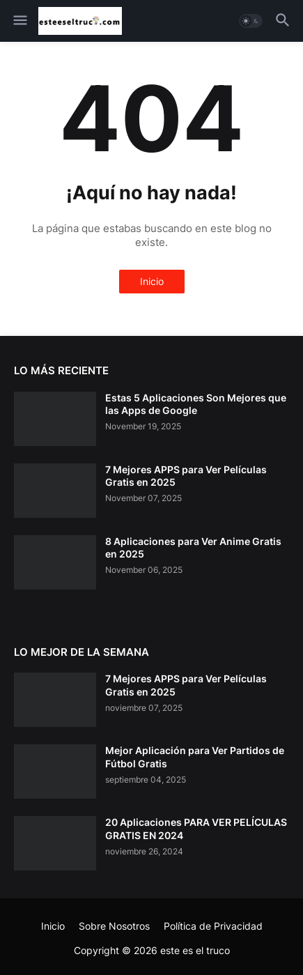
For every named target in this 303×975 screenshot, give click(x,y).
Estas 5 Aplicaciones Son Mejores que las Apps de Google (195, 404)
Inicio (152, 281)
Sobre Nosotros (114, 926)
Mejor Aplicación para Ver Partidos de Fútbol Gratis (194, 756)
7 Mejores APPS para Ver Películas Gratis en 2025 (186, 475)
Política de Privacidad (213, 926)
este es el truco (195, 950)
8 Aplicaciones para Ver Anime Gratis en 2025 (193, 547)
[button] (19, 21)
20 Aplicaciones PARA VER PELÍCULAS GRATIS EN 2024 (196, 828)
